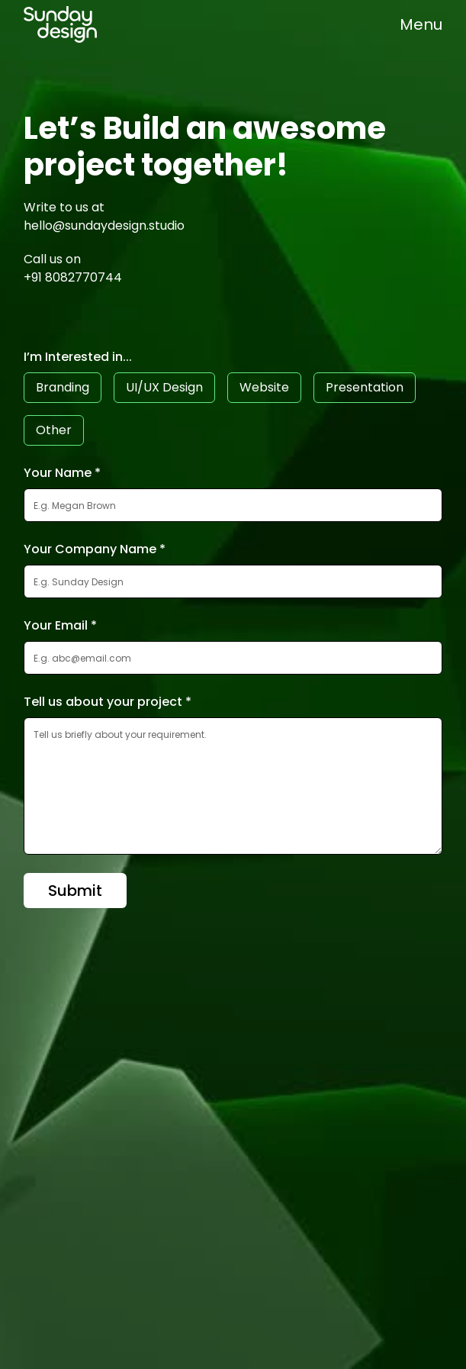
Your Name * (62, 473)
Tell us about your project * (107, 701)
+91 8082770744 (73, 277)
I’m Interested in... (78, 357)
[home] (60, 24)
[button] (421, 24)
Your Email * (60, 625)
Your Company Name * (95, 549)
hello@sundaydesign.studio (104, 225)
